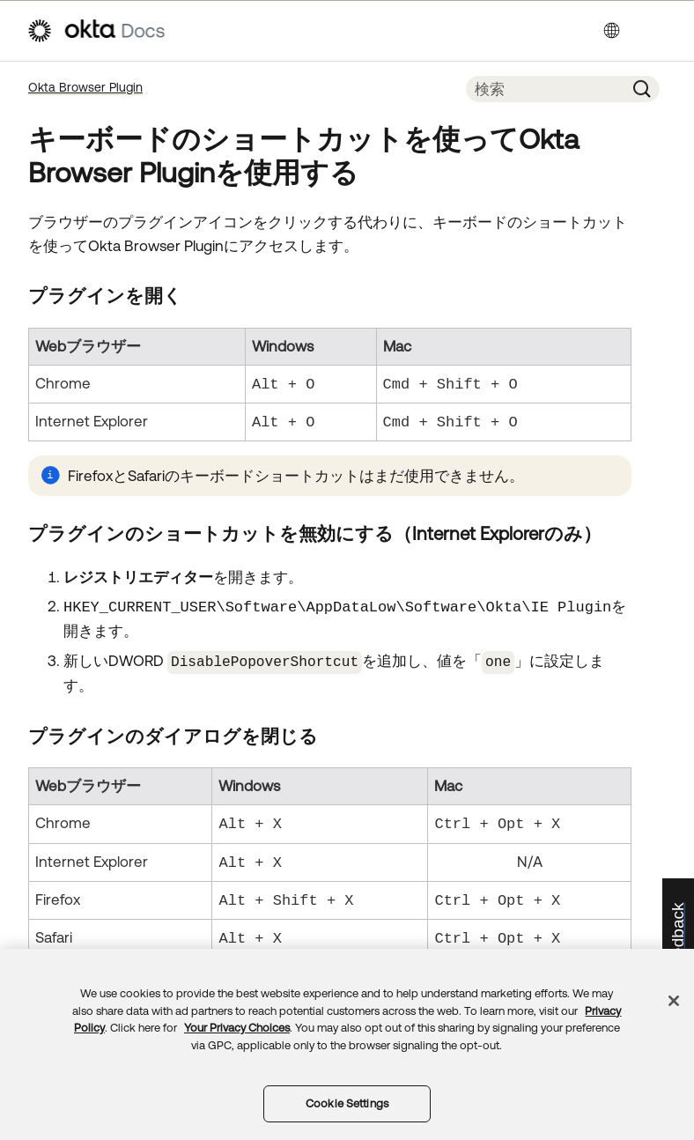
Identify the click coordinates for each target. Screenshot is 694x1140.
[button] (642, 89)
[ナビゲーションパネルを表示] (659, 31)
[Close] (673, 1000)
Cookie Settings (347, 1103)
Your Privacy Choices (237, 1027)
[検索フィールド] (545, 89)
